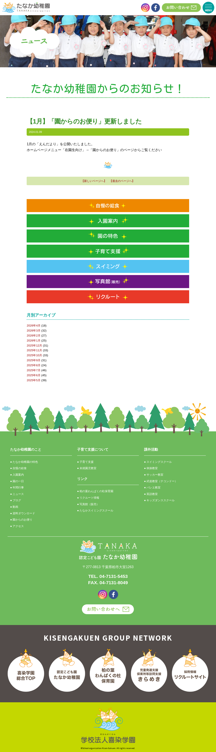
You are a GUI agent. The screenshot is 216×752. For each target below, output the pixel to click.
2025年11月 (34, 350)
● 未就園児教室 (86, 468)
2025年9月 (33, 360)
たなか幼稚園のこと (25, 449)
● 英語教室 (151, 494)
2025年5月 (33, 380)
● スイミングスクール (158, 461)
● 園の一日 (17, 481)
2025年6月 (33, 375)
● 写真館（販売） (88, 504)
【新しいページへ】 (94, 181)
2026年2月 (33, 335)
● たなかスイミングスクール (95, 510)
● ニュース (17, 494)
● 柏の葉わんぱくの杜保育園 (95, 491)
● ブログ (15, 500)
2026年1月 (33, 340)
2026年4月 (33, 325)
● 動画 (14, 506)
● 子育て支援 (85, 461)
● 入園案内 (17, 474)
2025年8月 (33, 365)
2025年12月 (34, 345)
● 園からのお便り (21, 519)
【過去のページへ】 (122, 181)
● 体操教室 (151, 468)
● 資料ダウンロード (22, 513)
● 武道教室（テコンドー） (160, 481)
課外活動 (151, 449)
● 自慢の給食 (18, 468)
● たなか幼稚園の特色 (24, 461)
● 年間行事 (17, 487)
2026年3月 (33, 330)
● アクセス (17, 526)
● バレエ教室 (152, 487)
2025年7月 (33, 370)
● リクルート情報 (88, 497)
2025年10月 (34, 355)
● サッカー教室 (153, 474)
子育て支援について (92, 449)
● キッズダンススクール (159, 500)
